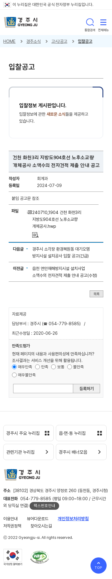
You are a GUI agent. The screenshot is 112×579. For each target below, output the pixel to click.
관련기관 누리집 (20, 452)
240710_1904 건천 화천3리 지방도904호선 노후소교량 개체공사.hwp (56, 219)
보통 (61, 366)
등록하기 (86, 388)
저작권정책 (12, 525)
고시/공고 (59, 41)
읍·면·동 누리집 (72, 433)
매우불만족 (27, 375)
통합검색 (90, 22)
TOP (99, 568)
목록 (96, 294)
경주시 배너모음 (73, 452)
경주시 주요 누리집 (23, 433)
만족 (44, 366)
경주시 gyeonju (20, 22)
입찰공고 (85, 41)
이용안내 (10, 518)
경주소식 (33, 41)
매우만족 (25, 366)
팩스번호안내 (44, 505)
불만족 (78, 366)
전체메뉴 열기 (103, 22)
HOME (9, 41)
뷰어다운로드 (37, 518)
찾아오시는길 (41, 525)
